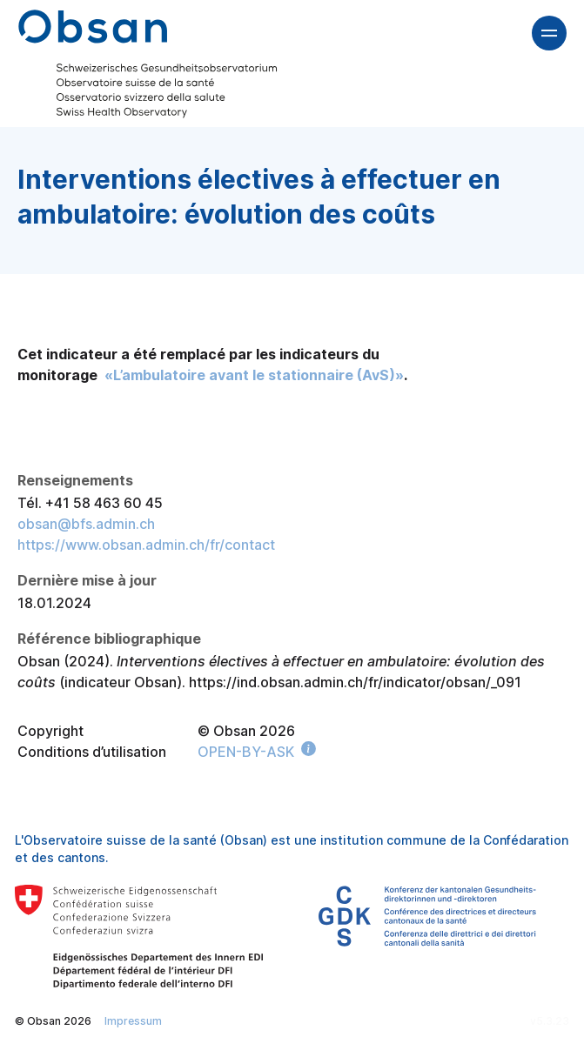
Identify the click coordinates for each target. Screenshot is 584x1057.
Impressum (133, 1020)
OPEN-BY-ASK (246, 751)
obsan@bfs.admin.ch (86, 523)
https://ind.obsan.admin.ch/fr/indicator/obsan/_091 (355, 682)
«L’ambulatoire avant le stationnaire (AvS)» (254, 375)
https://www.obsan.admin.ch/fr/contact (146, 544)
